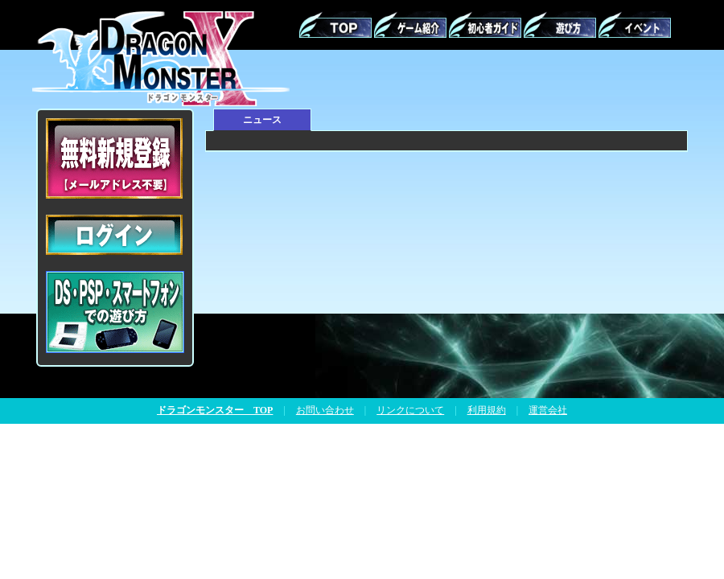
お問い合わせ (325, 410)
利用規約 (486, 410)
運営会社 (548, 410)
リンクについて (410, 410)
